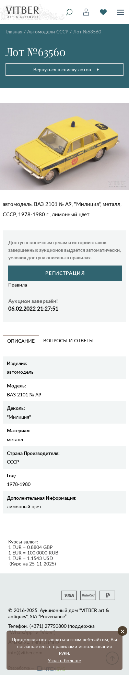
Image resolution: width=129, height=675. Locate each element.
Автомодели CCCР (47, 31)
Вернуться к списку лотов (66, 69)
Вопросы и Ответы (68, 340)
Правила (17, 284)
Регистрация (65, 273)
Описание (21, 341)
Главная (13, 31)
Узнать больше (64, 660)
